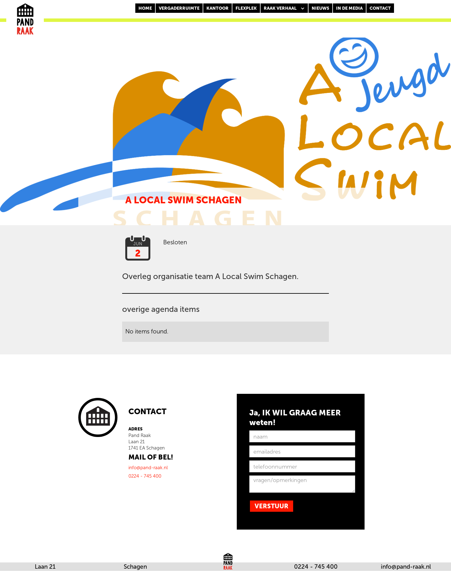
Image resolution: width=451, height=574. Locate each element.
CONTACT (380, 8)
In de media (349, 8)
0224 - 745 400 (316, 566)
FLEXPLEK (246, 8)
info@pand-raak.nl (406, 566)
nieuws (320, 8)
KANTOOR (217, 8)
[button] (284, 8)
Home (145, 8)
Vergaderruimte (179, 8)
